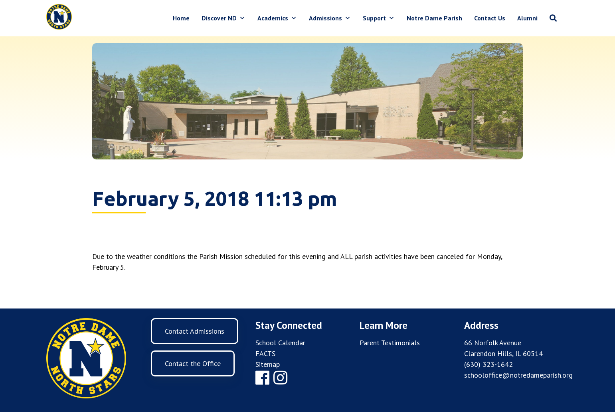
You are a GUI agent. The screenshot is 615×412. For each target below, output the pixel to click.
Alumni (527, 18)
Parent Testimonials (390, 342)
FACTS (265, 353)
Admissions (330, 18)
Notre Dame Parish (434, 18)
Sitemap (267, 364)
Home (181, 18)
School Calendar (280, 342)
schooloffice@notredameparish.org (518, 375)
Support (379, 18)
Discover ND (223, 18)
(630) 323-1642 (488, 364)
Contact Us (489, 18)
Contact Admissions (194, 331)
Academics (277, 18)
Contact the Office (193, 363)
